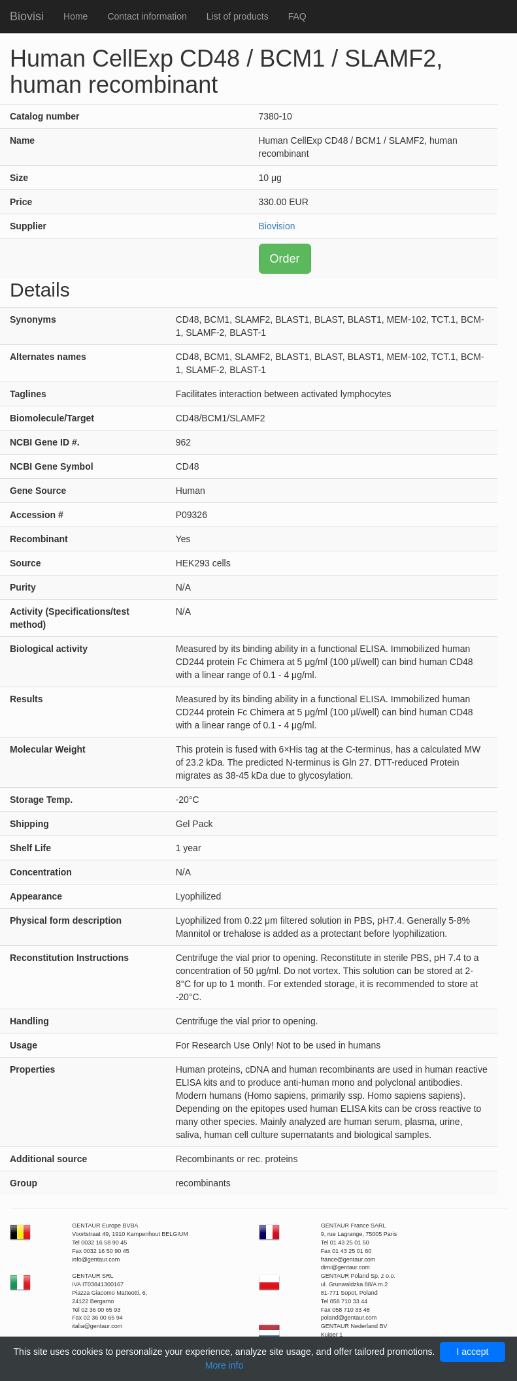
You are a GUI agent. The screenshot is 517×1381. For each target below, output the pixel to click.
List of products (238, 16)
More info (224, 1365)
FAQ (297, 16)
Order (285, 258)
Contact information (146, 16)
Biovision (277, 226)
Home (75, 16)
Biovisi (27, 16)
